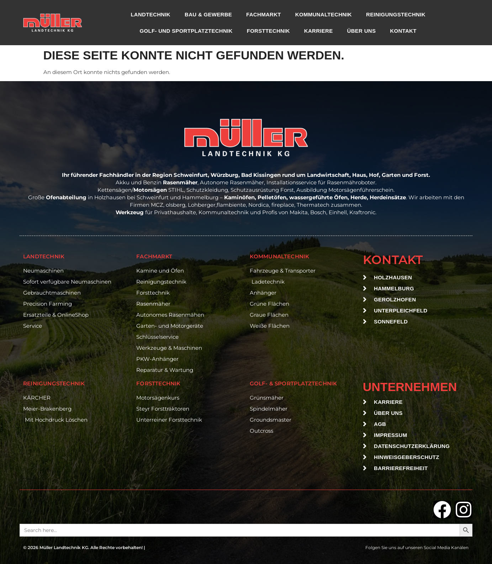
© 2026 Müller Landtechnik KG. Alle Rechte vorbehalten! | (84, 547)
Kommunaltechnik (323, 14)
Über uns (361, 31)
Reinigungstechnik (395, 14)
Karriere (318, 31)
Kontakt (403, 31)
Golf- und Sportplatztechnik (186, 31)
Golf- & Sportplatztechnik (293, 383)
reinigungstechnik (54, 383)
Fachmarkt (263, 14)
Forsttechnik (268, 31)
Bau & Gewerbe (208, 14)
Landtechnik (150, 14)
